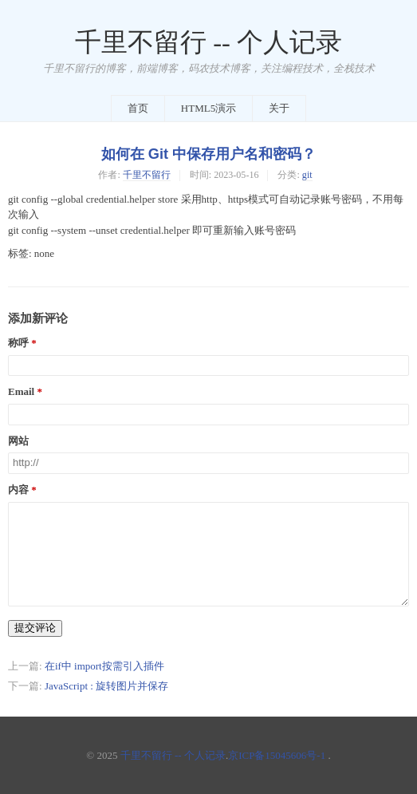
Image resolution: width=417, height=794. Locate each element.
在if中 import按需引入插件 (104, 666)
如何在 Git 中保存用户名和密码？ (208, 154)
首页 (138, 108)
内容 (18, 490)
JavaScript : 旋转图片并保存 (106, 686)
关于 (279, 108)
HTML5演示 (208, 108)
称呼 (18, 343)
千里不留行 (147, 174)
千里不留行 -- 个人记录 (208, 42)
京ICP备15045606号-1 (276, 755)
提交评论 (35, 628)
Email (21, 391)
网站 (18, 441)
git (307, 174)
